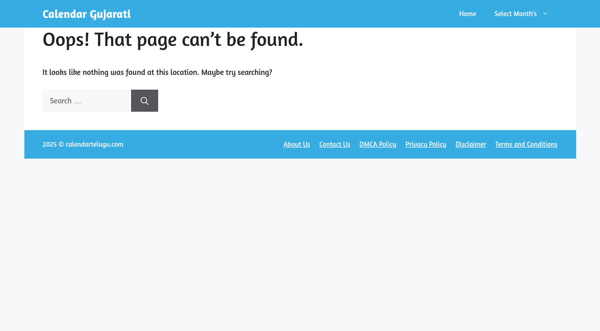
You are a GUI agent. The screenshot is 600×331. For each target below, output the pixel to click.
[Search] (144, 101)
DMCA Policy (378, 144)
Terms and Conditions (526, 144)
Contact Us (335, 144)
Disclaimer (471, 144)
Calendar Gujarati (87, 14)
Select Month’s (526, 14)
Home (467, 13)
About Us (297, 144)
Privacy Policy (426, 144)
